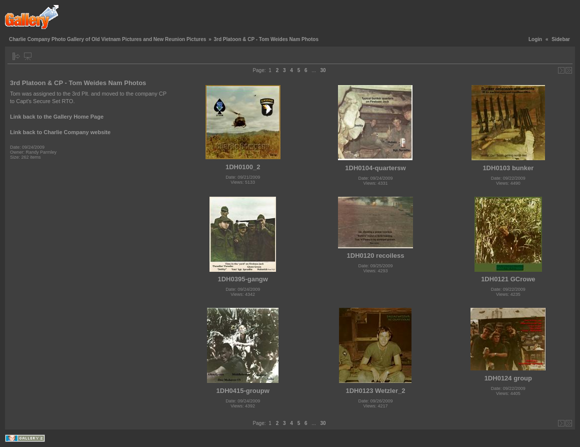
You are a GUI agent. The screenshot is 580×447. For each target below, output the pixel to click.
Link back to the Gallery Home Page (57, 117)
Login (535, 39)
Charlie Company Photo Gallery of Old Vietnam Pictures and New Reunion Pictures (107, 39)
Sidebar (561, 39)
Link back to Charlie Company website (60, 132)
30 (323, 70)
